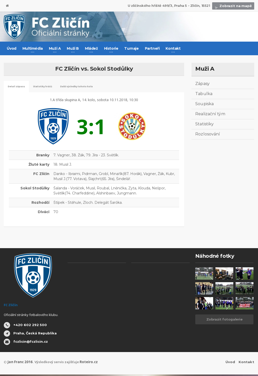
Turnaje (131, 48)
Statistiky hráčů (57, 87)
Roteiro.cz (86, 363)
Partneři (152, 48)
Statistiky (204, 124)
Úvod (11, 48)
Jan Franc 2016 (19, 363)
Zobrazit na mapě (233, 6)
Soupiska (204, 103)
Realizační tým (210, 113)
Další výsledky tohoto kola (105, 87)
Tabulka (203, 93)
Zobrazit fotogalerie (224, 321)
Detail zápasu (21, 87)
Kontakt (246, 363)
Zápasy (202, 83)
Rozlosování (207, 134)
